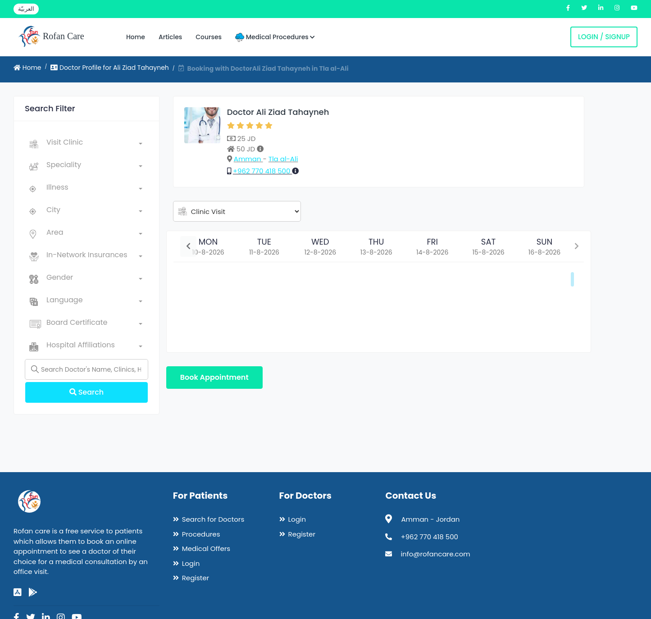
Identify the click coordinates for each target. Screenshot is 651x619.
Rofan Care (51, 37)
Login (191, 563)
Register (195, 578)
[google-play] (32, 592)
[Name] (86, 369)
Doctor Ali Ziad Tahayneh (278, 112)
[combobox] (94, 144)
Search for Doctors (213, 519)
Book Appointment (214, 377)
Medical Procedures (275, 37)
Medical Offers (206, 548)
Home (135, 36)
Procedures (201, 534)
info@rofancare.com (435, 554)
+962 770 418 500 (262, 171)
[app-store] (18, 592)
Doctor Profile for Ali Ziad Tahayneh (109, 67)
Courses (209, 36)
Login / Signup (604, 36)
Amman (248, 159)
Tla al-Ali (283, 159)
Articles (170, 36)
